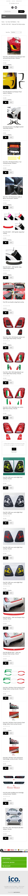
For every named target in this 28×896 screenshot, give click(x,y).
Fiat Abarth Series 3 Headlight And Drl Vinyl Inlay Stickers (13, 127)
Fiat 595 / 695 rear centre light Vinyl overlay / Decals (12, 478)
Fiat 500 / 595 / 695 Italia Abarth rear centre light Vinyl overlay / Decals (13, 372)
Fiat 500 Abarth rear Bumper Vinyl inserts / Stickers (12, 92)
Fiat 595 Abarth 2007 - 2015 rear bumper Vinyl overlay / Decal (12, 653)
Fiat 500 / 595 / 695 (6, 24)
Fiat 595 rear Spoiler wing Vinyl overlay (13, 302)
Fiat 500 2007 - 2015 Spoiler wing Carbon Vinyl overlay (12, 267)
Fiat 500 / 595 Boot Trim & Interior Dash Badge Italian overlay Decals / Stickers (14, 688)
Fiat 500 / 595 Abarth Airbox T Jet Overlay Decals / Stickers (12, 162)
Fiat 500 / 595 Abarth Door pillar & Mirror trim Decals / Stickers (12, 197)
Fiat (18, 22)
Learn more (14, 452)
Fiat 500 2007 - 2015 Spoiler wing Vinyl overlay (13, 232)
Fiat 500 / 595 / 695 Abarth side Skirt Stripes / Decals (13, 828)
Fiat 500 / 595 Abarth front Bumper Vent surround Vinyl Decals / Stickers (14, 57)
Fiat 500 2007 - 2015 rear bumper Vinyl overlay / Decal (13, 618)
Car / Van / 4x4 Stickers (11, 22)
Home (3, 22)
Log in (13, 1)
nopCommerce (17, 892)
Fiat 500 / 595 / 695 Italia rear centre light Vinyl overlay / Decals (13, 408)
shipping (9, 64)
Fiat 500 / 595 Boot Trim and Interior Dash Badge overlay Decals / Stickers (13, 758)
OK (14, 449)
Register (8, 1)
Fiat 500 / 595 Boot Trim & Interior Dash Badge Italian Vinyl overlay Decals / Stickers (14, 724)
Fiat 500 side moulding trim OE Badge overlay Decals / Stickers (13, 793)
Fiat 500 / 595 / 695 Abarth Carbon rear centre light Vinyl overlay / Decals (14, 337)
